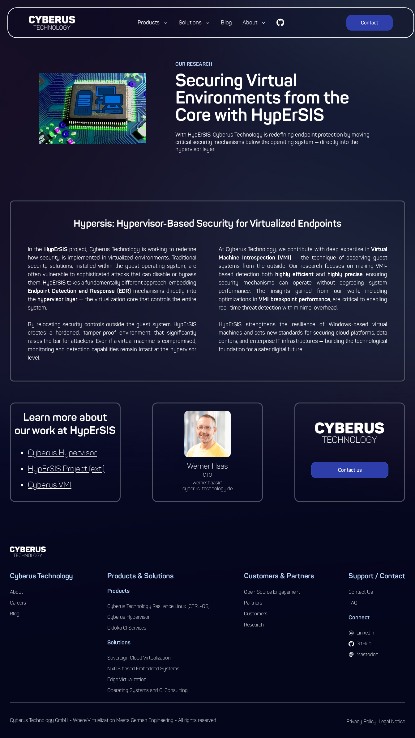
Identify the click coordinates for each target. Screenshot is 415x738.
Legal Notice (392, 721)
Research (254, 625)
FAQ (353, 603)
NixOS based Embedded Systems (143, 669)
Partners (253, 603)
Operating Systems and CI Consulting (147, 690)
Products (149, 22)
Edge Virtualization (127, 679)
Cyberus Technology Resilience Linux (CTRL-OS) (158, 606)
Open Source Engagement (272, 592)
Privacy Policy (361, 721)
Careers (18, 603)
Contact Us (361, 592)
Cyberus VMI (49, 485)
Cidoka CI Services (126, 628)
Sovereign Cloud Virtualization (139, 658)
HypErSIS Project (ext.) (66, 469)
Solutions (190, 22)
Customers (255, 614)
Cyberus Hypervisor (62, 453)
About (249, 22)
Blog (226, 22)
